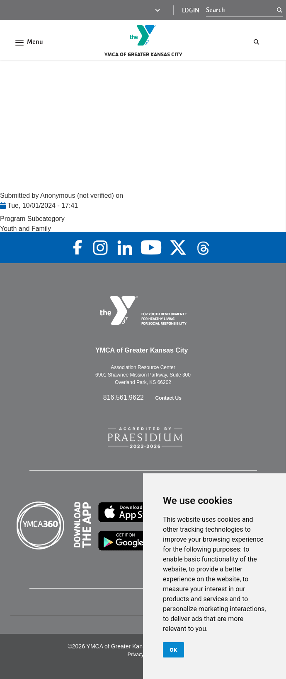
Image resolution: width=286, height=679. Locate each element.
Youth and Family (25, 228)
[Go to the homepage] (143, 35)
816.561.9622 (124, 397)
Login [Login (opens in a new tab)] (190, 10)
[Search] (241, 10)
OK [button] (173, 649)
